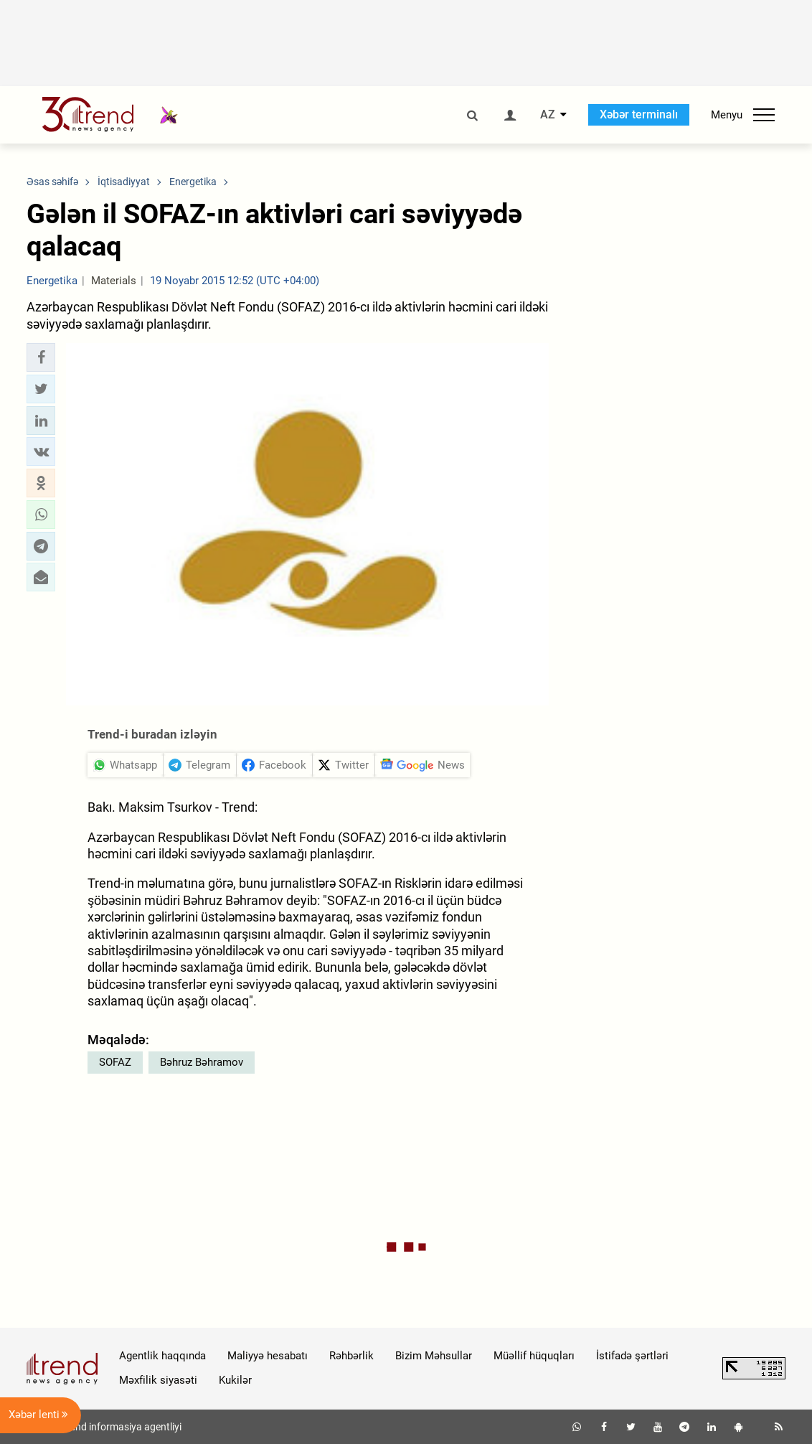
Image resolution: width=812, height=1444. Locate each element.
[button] (41, 357)
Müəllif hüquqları (534, 1355)
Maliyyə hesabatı (267, 1355)
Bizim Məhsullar (433, 1355)
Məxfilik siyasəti (158, 1380)
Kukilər (235, 1380)
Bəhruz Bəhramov (201, 1062)
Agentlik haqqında (162, 1355)
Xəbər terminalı (639, 114)
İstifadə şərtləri (632, 1355)
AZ (547, 115)
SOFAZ (115, 1062)
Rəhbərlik (351, 1355)
